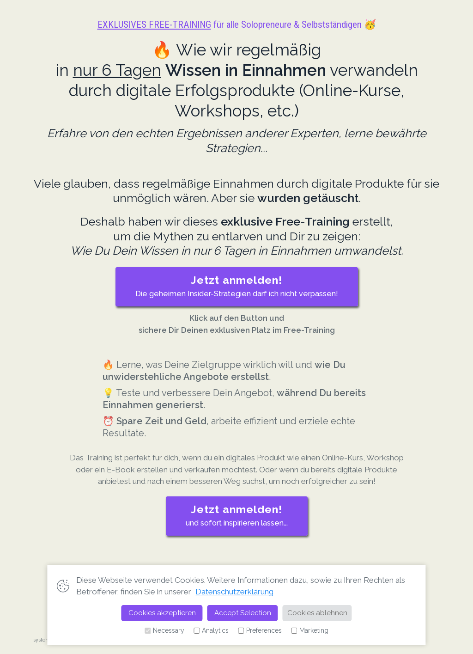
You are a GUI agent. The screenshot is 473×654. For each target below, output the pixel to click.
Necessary (164, 631)
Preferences (260, 631)
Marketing (309, 631)
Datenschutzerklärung (234, 591)
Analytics (211, 631)
